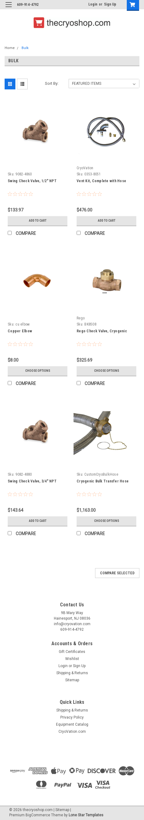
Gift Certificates (72, 652)
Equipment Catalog (72, 724)
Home (10, 48)
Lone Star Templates (86, 815)
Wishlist (72, 659)
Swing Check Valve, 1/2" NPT (32, 181)
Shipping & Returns (72, 673)
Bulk (25, 48)
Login (92, 4)
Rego (81, 318)
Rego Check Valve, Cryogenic (102, 331)
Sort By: (51, 83)
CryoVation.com (72, 731)
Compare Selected (117, 573)
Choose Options (37, 370)
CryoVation (85, 168)
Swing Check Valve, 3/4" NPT (32, 481)
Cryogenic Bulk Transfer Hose (103, 481)
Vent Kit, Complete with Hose (101, 181)
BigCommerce (38, 815)
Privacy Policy (72, 717)
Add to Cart (37, 220)
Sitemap (72, 680)
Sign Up (110, 4)
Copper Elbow (20, 331)
